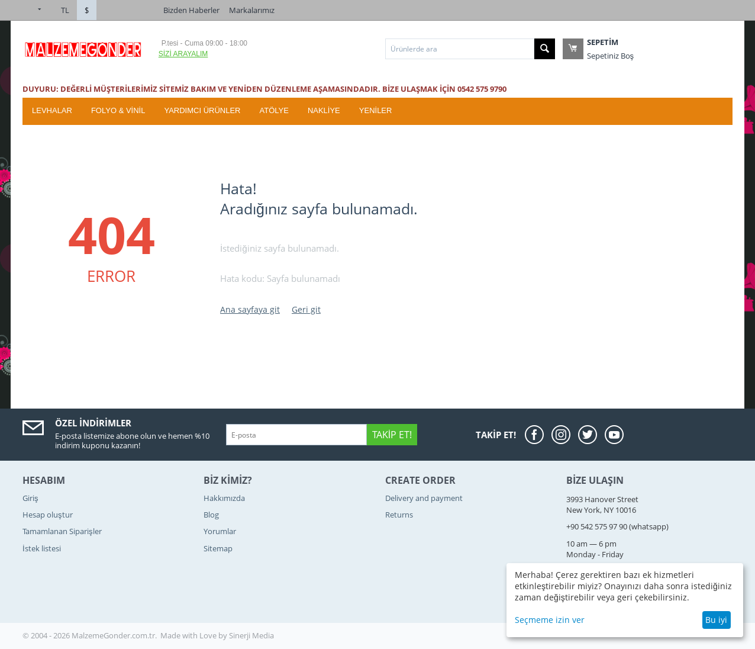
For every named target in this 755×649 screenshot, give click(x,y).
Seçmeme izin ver (550, 619)
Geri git (306, 309)
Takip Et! (392, 434)
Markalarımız (252, 10)
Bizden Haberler (191, 10)
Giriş (30, 498)
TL (65, 10)
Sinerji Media (251, 635)
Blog (211, 514)
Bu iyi (716, 619)
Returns (399, 514)
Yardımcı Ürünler (202, 110)
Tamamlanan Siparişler (62, 531)
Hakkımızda (224, 498)
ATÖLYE (274, 110)
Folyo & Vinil (118, 110)
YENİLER (375, 110)
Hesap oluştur (47, 514)
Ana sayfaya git (250, 309)
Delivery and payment (424, 498)
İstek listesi (41, 548)
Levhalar (52, 110)
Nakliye (324, 110)
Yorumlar (220, 531)
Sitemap (218, 548)
